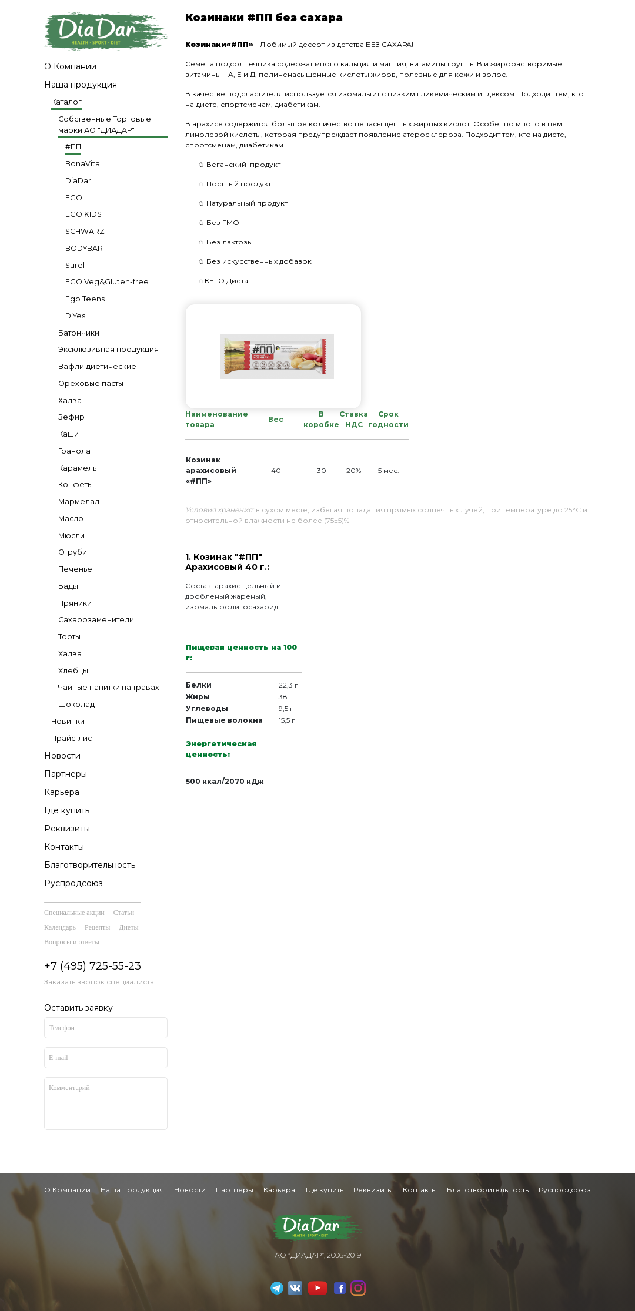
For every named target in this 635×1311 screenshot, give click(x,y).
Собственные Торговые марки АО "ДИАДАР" (104, 125)
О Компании (70, 66)
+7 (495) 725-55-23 (92, 966)
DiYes (75, 315)
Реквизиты (67, 828)
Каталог (66, 102)
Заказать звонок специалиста (99, 981)
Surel (75, 265)
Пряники (75, 603)
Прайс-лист (73, 738)
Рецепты (97, 927)
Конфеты (75, 484)
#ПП (73, 146)
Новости (62, 755)
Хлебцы (73, 670)
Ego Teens (85, 298)
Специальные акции (74, 912)
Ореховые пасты (90, 383)
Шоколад (76, 704)
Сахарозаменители (96, 619)
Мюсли (71, 535)
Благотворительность (89, 865)
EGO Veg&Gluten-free (107, 281)
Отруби (72, 552)
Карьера (61, 792)
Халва (70, 400)
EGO (73, 197)
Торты (69, 636)
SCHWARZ (85, 231)
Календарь (60, 927)
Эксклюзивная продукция (108, 349)
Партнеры (65, 774)
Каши (68, 434)
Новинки (68, 721)
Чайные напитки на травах (108, 687)
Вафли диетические (97, 366)
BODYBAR (84, 248)
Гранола (74, 451)
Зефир (71, 417)
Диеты (128, 927)
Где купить (66, 810)
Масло (70, 518)
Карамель (77, 468)
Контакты (64, 846)
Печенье (75, 569)
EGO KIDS (83, 214)
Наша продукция (80, 84)
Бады (68, 586)
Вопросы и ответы (71, 942)
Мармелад (78, 501)
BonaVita (82, 163)
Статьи (123, 912)
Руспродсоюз (73, 883)
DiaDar (78, 180)
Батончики (78, 332)
